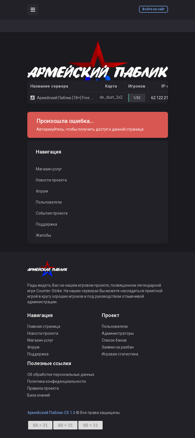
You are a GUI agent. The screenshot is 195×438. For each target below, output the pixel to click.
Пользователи (49, 202)
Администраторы (118, 333)
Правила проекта (43, 388)
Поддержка (46, 224)
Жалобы (43, 235)
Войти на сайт (153, 9)
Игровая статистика (120, 354)
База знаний (38, 395)
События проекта (52, 213)
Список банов (114, 340)
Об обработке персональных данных (60, 374)
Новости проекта (51, 180)
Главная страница (43, 326)
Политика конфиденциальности (56, 381)
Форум (42, 191)
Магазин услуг (49, 169)
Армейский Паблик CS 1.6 (51, 412)
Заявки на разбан (118, 347)
